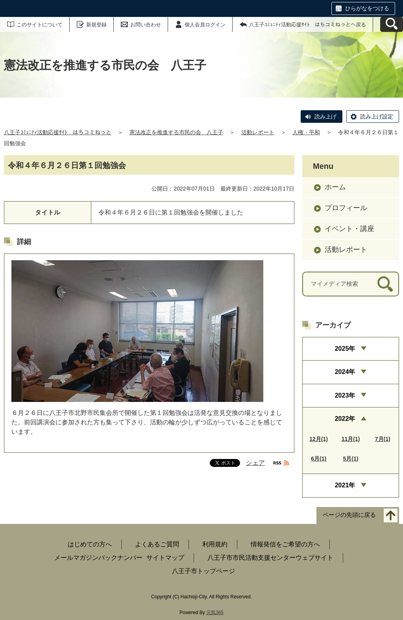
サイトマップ (165, 557)
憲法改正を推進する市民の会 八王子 (176, 132)
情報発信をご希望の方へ (285, 544)
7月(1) (382, 439)
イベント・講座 (349, 229)
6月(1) (318, 458)
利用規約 (214, 544)
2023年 (345, 395)
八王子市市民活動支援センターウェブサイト (270, 557)
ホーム (335, 187)
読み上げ (325, 116)
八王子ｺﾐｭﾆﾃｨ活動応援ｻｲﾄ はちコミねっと (57, 132)
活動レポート (257, 132)
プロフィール (346, 208)
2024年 (345, 371)
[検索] (385, 284)
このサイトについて (40, 25)
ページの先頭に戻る (349, 514)
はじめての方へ (90, 544)
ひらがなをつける (367, 8)
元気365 (215, 612)
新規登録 (96, 25)
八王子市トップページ (203, 571)
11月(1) (351, 439)
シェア (255, 462)
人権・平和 (306, 132)
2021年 (345, 485)
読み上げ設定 (376, 116)
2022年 (345, 418)
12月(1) (318, 439)
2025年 (345, 348)
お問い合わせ (145, 25)
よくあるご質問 (157, 544)
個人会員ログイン (205, 25)
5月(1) (351, 458)
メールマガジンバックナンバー (98, 557)
